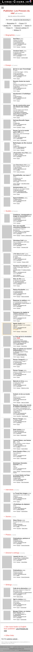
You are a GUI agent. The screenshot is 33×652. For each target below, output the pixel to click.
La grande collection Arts (21, 354)
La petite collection (20, 148)
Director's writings (21, 28)
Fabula (17, 526)
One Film (19, 416)
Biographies (10, 23)
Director (18, 46)
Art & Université (19, 480)
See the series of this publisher (16, 16)
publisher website (12, 639)
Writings (16, 30)
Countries (19, 127)
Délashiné (18, 98)
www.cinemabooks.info (24, 650)
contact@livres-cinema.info (16, 648)
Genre (18, 140)
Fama (17, 181)
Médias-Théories (20, 115)
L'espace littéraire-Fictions (21, 192)
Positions (18, 446)
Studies (5, 25)
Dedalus (18, 169)
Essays (21, 23)
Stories (27, 25)
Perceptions (18, 283)
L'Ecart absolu (19, 138)
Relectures (18, 89)
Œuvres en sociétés (20, 414)
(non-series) (19, 45)
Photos (8, 28)
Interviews (17, 25)
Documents (18, 201)
